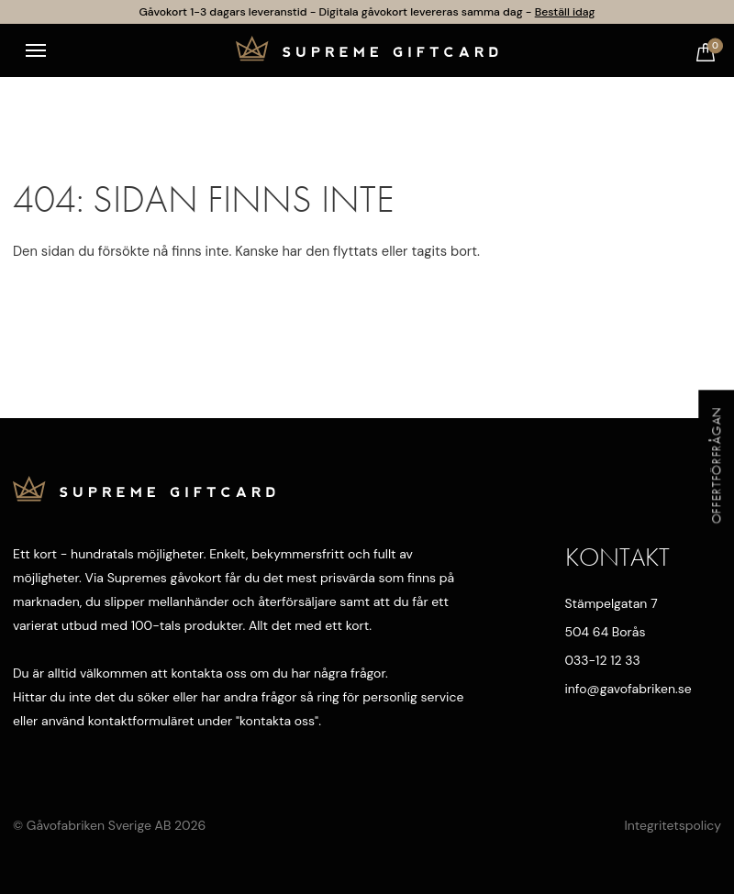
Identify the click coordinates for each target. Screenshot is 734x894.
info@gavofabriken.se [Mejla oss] (627, 688)
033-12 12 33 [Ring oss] (602, 660)
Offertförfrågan (715, 465)
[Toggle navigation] (36, 50)
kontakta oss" (278, 720)
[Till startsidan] (367, 50)
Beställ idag (565, 12)
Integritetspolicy (672, 825)
